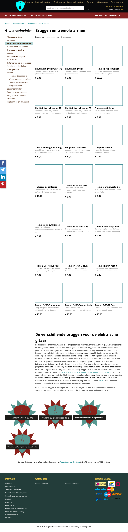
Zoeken (87, 8)
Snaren (10, 72)
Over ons (8, 483)
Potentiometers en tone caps (19, 63)
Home (7, 24)
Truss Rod (11, 98)
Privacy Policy (10, 505)
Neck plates (12, 59)
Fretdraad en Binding (15, 50)
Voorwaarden (10, 487)
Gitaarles (8, 502)
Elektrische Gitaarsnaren (18, 82)
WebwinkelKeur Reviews (70, 462)
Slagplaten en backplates (17, 66)
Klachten (8, 518)
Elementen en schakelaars (17, 46)
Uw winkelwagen (114, 6)
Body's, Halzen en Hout (16, 95)
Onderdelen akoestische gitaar (69, 2)
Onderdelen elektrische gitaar (36, 2)
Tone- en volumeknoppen (17, 92)
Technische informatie (107, 15)
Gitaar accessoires (41, 15)
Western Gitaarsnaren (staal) (20, 79)
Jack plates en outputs (16, 56)
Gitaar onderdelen (15, 15)
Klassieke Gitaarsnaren (18, 76)
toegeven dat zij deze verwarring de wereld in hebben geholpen (86, 372)
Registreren (117, 2)
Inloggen (104, 2)
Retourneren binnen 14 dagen (16, 508)
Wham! (101, 380)
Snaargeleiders (13, 69)
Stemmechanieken (14, 89)
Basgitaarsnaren (15, 85)
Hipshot (10, 53)
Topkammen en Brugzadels (18, 102)
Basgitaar (11, 40)
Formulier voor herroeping (14, 512)
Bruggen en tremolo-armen (38, 24)
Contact (91, 2)
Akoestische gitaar (14, 37)
